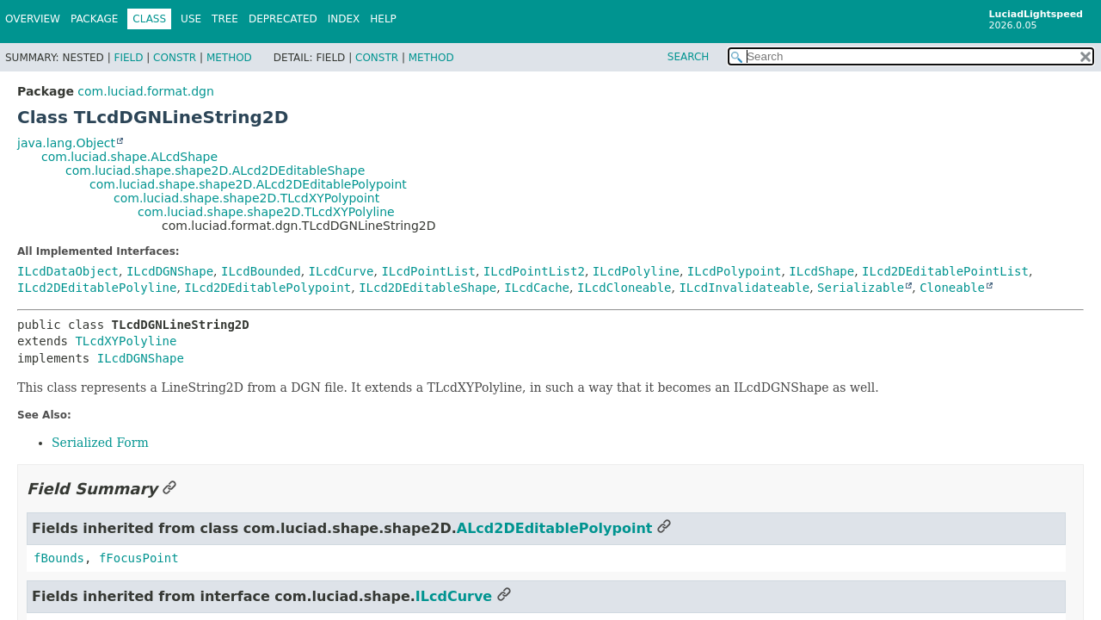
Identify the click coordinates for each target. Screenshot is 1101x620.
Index (344, 19)
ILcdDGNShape (169, 271)
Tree (225, 19)
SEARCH (688, 57)
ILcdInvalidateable (744, 287)
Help (383, 19)
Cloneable (952, 287)
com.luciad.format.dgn (145, 91)
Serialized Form (100, 443)
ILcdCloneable (624, 287)
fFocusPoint (139, 558)
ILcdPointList (428, 271)
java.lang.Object (66, 143)
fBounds (59, 558)
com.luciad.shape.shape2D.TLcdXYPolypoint (246, 198)
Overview (32, 19)
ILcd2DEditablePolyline (96, 287)
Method (229, 58)
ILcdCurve (341, 271)
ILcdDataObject (68, 271)
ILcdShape (821, 271)
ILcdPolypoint (734, 271)
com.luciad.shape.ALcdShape (129, 157)
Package (94, 19)
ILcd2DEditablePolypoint (267, 287)
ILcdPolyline (636, 271)
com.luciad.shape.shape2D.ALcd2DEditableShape (215, 170)
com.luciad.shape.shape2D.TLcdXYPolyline (266, 212)
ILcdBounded (261, 271)
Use (191, 19)
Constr (174, 58)
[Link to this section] (169, 489)
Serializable (860, 287)
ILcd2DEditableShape (427, 287)
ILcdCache (536, 287)
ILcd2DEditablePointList (945, 271)
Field (128, 58)
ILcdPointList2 (534, 271)
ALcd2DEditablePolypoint (555, 528)
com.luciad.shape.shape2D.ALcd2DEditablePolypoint (248, 184)
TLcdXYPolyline (125, 341)
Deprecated (283, 19)
